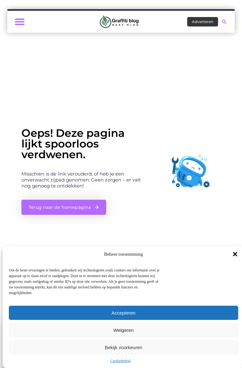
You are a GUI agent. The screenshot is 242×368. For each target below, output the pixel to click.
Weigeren (123, 330)
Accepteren (123, 312)
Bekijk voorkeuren (123, 347)
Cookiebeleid (120, 361)
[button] (235, 254)
